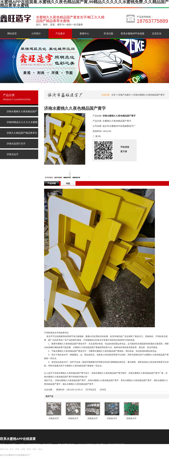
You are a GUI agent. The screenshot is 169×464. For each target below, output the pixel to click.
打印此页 (91, 389)
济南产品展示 (124, 95)
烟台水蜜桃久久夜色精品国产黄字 (78, 384)
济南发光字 (54, 418)
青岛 (29, 449)
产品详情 (51, 183)
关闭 (103, 389)
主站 (11, 449)
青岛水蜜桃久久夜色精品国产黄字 (136, 380)
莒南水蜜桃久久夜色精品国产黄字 (103, 380)
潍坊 (35, 449)
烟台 (41, 449)
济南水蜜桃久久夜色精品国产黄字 (149, 95)
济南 (17, 449)
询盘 (68, 183)
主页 (113, 95)
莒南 (23, 449)
